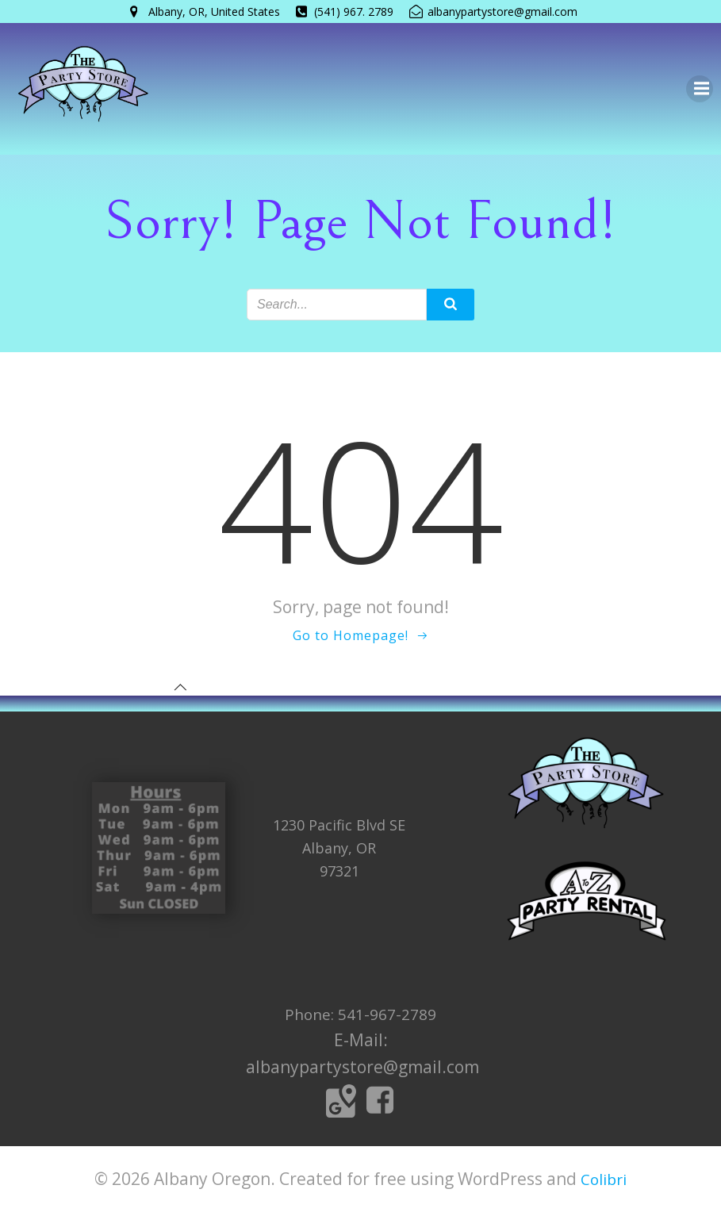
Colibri (604, 1179)
